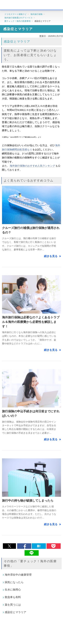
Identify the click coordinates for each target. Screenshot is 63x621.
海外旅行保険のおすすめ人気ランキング (32, 165)
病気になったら (14, 582)
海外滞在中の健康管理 (18, 574)
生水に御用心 (13, 589)
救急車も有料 (13, 597)
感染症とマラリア (15, 612)
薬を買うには (13, 604)
